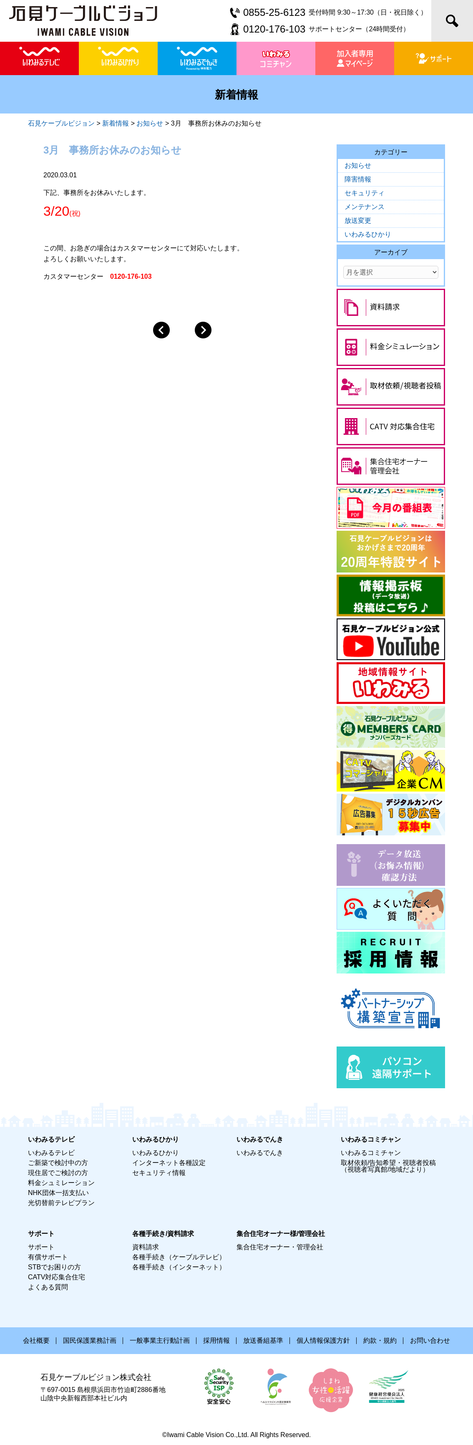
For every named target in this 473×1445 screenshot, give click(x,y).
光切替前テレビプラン (61, 1202)
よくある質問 (48, 1287)
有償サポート (48, 1257)
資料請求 (145, 1247)
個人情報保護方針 (323, 1340)
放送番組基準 (263, 1340)
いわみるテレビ (51, 1152)
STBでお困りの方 (54, 1267)
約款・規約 (380, 1340)
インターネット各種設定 (169, 1162)
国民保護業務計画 (89, 1340)
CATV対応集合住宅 (56, 1277)
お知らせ (358, 165)
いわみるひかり (368, 234)
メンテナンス (365, 206)
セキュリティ (365, 193)
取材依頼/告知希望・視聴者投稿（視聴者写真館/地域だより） (388, 1166)
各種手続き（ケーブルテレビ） (179, 1257)
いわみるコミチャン (371, 1152)
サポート (41, 1247)
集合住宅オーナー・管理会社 (279, 1247)
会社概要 (36, 1340)
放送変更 (358, 220)
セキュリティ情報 (159, 1172)
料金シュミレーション (61, 1182)
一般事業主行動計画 (160, 1340)
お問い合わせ (430, 1340)
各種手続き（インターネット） (179, 1267)
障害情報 (358, 179)
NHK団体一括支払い (58, 1192)
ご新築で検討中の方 (58, 1162)
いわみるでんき (259, 1152)
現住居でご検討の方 (58, 1172)
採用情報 (216, 1340)
